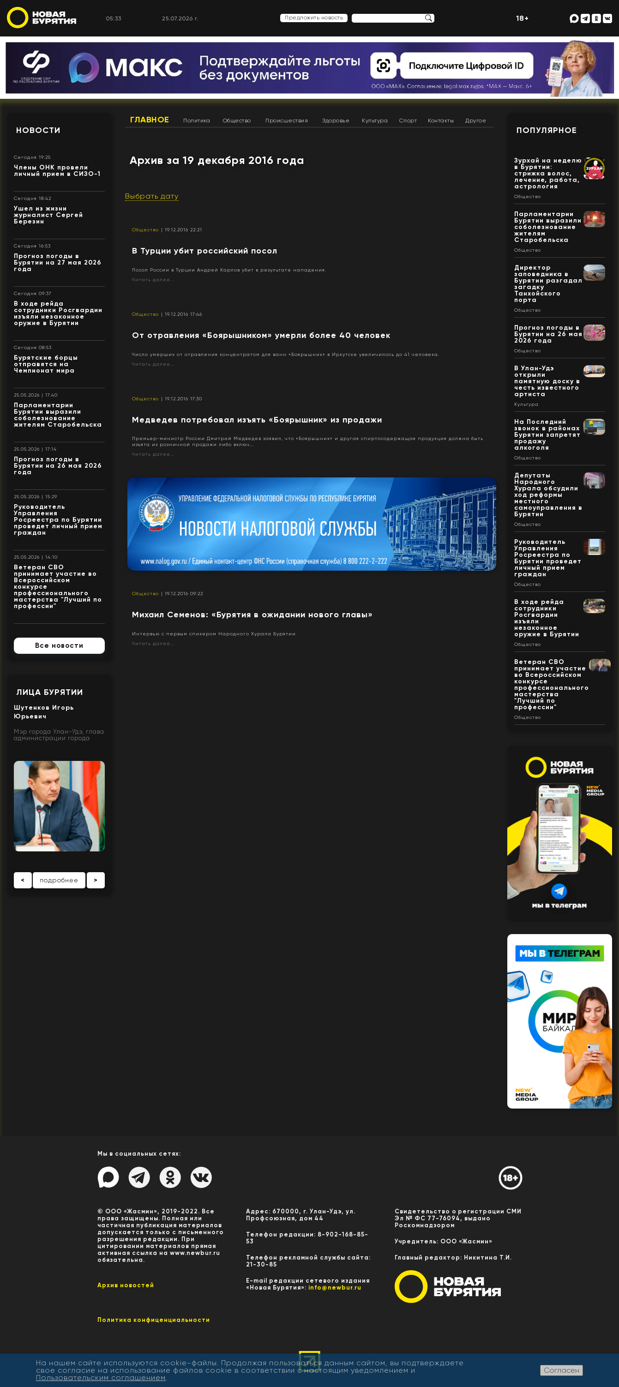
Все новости (59, 645)
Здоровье (335, 120)
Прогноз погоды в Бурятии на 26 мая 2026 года (58, 465)
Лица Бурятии (49, 692)
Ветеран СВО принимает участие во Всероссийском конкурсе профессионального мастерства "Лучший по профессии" (551, 684)
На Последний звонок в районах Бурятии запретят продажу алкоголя (547, 435)
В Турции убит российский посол (204, 251)
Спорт (408, 120)
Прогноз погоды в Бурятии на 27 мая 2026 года (58, 262)
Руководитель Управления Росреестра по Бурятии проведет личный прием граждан (58, 520)
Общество (237, 120)
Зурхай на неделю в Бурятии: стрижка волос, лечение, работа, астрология (548, 173)
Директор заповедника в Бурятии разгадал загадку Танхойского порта (548, 284)
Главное (149, 120)
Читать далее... (153, 279)
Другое (475, 120)
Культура (375, 120)
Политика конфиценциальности (153, 1319)
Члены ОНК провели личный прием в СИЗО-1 (57, 170)
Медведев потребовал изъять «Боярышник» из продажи (257, 420)
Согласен (561, 1370)
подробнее (59, 880)
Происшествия (286, 120)
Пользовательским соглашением (101, 1377)
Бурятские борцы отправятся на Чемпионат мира (46, 364)
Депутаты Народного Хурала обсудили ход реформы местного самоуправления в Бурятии (548, 494)
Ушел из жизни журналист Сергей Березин (48, 215)
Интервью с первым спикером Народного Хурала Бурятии (214, 633)
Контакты (441, 120)
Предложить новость (314, 17)
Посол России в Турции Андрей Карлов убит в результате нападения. (229, 269)
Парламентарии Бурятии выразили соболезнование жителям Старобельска (58, 414)
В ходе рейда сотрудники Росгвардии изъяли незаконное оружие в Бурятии (58, 313)
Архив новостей (125, 1285)
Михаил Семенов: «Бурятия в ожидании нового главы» (252, 614)
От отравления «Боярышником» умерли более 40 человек (261, 335)
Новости (38, 130)
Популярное (547, 130)
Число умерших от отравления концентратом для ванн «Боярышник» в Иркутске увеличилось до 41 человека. (285, 354)
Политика (196, 120)
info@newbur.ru (334, 1287)
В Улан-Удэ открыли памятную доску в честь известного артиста (547, 381)
